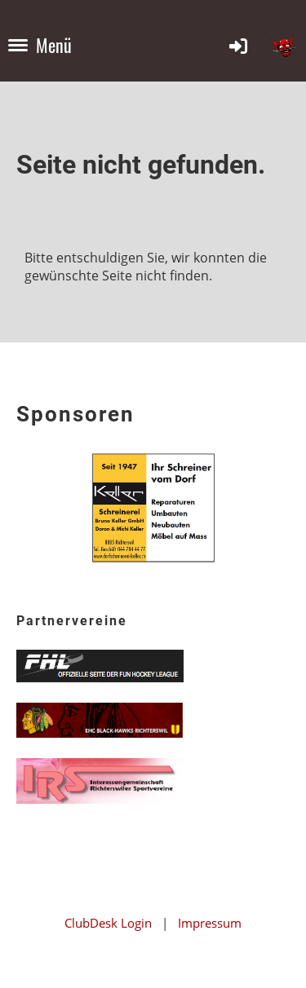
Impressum (210, 923)
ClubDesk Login (108, 923)
